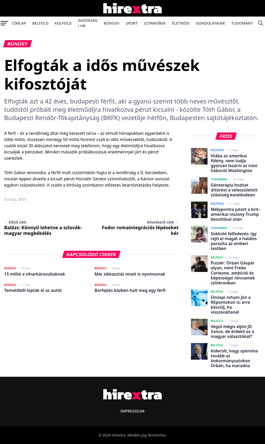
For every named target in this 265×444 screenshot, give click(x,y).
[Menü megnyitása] (4, 23)
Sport (132, 23)
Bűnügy (112, 23)
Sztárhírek (155, 23)
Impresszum (132, 411)
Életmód (180, 23)
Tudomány (242, 23)
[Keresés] (260, 23)
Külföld (63, 23)
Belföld (40, 23)
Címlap (19, 23)
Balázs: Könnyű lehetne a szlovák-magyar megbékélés (43, 228)
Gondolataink (210, 23)
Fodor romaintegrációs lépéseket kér (140, 228)
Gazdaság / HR (88, 23)
